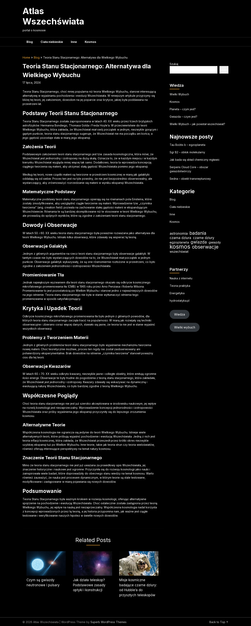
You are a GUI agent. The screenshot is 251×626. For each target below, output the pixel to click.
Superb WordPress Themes (108, 622)
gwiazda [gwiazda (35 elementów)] (199, 242)
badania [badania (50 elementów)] (197, 233)
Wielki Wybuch (179, 94)
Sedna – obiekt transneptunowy (190, 178)
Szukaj (174, 64)
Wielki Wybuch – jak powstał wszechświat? (197, 124)
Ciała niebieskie (52, 41)
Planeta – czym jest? (183, 109)
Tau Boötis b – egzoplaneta (187, 144)
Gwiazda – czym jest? (183, 116)
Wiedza (179, 314)
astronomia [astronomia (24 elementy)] (179, 233)
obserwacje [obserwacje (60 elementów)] (205, 247)
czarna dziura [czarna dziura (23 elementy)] (180, 238)
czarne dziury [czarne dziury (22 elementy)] (203, 238)
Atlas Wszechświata (53, 16)
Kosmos (90, 41)
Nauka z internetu (181, 278)
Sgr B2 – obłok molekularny (187, 152)
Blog (29, 41)
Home (26, 57)
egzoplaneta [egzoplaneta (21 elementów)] (179, 242)
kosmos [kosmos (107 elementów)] (180, 246)
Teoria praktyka (180, 285)
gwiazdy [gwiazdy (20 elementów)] (215, 242)
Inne (74, 41)
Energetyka (177, 293)
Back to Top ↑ (218, 622)
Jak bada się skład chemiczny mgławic (195, 159)
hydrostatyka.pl (179, 300)
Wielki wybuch (184, 327)
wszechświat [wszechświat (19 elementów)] (179, 251)
